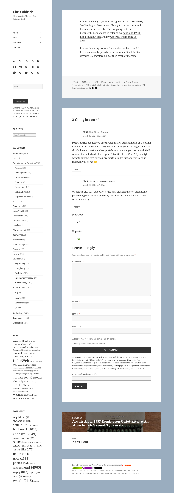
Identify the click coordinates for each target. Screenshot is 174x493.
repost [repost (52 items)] (34, 472)
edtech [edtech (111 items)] (38, 350)
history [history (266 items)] (17, 356)
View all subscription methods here (26, 115)
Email (76, 314)
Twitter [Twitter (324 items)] (23, 385)
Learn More (139, 368)
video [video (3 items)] (28, 477)
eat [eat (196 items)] (18, 442)
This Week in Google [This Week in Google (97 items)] (30, 382)
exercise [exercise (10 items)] (28, 442)
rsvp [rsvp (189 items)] (19, 476)
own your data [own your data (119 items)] (18, 371)
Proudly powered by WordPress (87, 465)
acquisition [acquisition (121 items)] (22, 417)
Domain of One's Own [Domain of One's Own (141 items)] (22, 350)
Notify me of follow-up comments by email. (95, 339)
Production (20, 187)
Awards (18, 168)
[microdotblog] (96, 88)
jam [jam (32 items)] (16, 449)
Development (21, 172)
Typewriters (18, 318)
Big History (20, 263)
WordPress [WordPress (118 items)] (32, 395)
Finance (18, 182)
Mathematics (19, 230)
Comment (78, 261)
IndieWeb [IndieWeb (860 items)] (21, 360)
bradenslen (89, 131)
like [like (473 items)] (27, 449)
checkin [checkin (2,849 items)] (24, 434)
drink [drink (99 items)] (28, 438)
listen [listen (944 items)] (21, 454)
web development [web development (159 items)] (20, 391)
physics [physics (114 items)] (35, 371)
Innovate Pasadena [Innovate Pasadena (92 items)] (36, 361)
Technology (18, 313)
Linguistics (18, 220)
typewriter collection (131, 85)
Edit (17, 293)
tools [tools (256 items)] (15, 385)
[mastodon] (93, 88)
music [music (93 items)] (36, 368)
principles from (119, 465)
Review (16, 254)
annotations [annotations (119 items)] (17, 341)
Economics (18, 153)
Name (76, 301)
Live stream (20, 302)
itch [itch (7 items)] (39, 446)
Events (18, 298)
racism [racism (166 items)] (36, 373)
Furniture (17, 206)
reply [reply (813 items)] (20, 472)
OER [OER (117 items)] (39, 368)
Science (16, 258)
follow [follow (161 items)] (19, 445)
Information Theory (24, 278)
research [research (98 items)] (16, 378)
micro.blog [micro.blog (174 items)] (31, 365)
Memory (17, 235)
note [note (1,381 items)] (21, 458)
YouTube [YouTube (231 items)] (17, 398)
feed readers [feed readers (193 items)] (29, 353)
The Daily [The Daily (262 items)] (18, 381)
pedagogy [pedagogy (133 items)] (28, 371)
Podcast (16, 249)
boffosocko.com (108, 181)
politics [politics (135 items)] (16, 373)
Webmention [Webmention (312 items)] (20, 394)
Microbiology (21, 282)
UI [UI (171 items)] (29, 385)
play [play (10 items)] (31, 463)
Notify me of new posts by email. (90, 343)
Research (17, 42)
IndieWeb (17, 211)
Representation (22, 196)
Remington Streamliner (110, 85)
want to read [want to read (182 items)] (19, 388)
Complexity (20, 268)
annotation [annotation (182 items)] (22, 420)
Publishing (20, 192)
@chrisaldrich (79, 142)
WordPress (18, 322)
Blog (15, 37)
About (15, 32)
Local (15, 225)
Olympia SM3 (93, 85)
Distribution (20, 177)
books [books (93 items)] (33, 341)
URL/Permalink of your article (84, 374)
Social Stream (19, 287)
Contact (16, 47)
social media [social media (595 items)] (33, 377)
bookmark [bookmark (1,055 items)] (25, 429)
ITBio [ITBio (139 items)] (15, 365)
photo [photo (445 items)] (20, 463)
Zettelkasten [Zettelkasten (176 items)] (29, 398)
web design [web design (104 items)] (29, 389)
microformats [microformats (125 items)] (18, 368)
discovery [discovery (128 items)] (34, 347)
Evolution (19, 273)
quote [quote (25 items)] (17, 468)
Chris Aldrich (23, 12)
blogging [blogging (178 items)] (26, 341)
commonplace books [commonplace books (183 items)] (23, 344)
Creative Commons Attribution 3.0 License (119, 473)
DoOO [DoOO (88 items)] (34, 350)
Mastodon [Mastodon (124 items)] (22, 365)
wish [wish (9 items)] (36, 481)
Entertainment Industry (24, 163)
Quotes (18, 307)
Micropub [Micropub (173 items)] (29, 367)
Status (77, 82)
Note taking (18, 244)
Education (17, 158)
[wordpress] (90, 88)
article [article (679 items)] (21, 425)
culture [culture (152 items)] (26, 347)
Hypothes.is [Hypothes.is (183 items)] (27, 356)
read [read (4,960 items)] (31, 467)
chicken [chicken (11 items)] (18, 438)
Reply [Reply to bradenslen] (77, 169)
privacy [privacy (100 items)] (22, 374)
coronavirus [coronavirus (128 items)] (18, 347)
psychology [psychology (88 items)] (28, 374)
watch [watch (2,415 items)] (23, 480)
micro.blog (104, 132)
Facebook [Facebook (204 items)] (17, 352)
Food (15, 201)
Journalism (18, 215)
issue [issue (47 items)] (31, 445)
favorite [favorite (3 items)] (37, 442)
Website (76, 326)
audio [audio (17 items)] (34, 425)
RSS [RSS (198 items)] (21, 377)
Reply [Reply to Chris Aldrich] (77, 207)
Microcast (17, 239)
